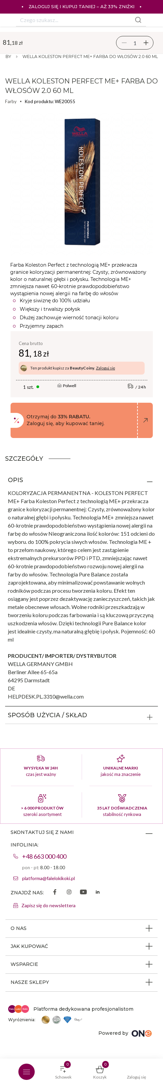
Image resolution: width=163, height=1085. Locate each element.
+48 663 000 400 (44, 856)
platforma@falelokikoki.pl (48, 878)
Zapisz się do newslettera (48, 905)
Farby (11, 101)
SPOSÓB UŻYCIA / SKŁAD (47, 715)
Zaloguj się (105, 367)
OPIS (15, 480)
